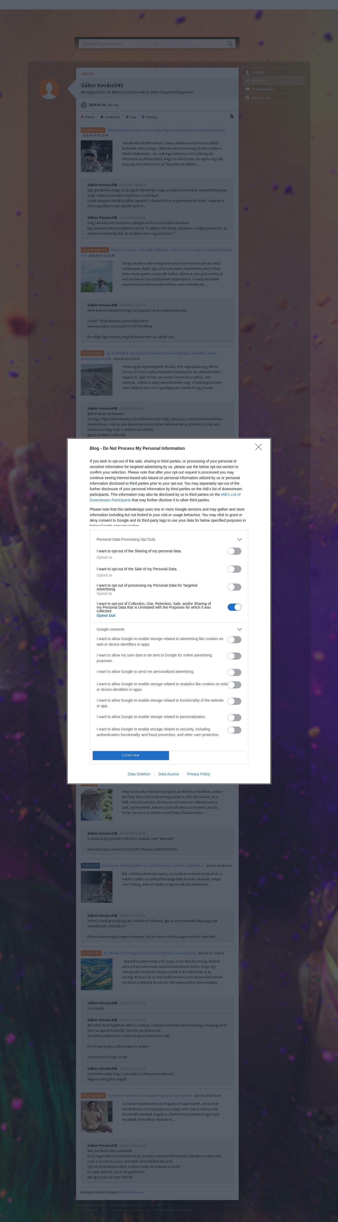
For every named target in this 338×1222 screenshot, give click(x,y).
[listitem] (169, 539)
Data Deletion (139, 774)
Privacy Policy (198, 774)
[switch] (234, 551)
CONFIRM (131, 755)
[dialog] (169, 611)
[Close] (260, 449)
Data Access (168, 774)
